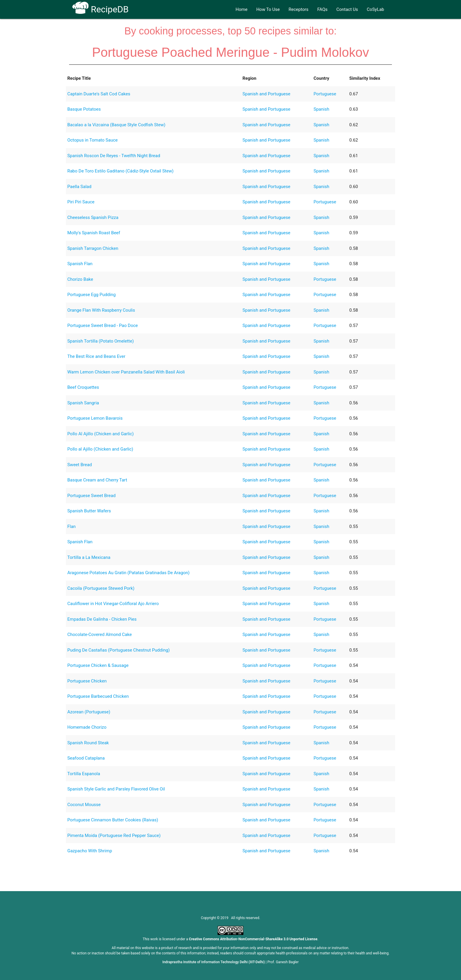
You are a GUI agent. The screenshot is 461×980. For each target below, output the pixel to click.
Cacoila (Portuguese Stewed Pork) (100, 588)
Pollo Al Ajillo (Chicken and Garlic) (100, 433)
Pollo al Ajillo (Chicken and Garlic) (100, 449)
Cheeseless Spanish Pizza (92, 217)
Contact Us (347, 9)
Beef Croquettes (83, 387)
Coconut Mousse (84, 804)
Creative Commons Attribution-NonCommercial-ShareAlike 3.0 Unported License (253, 939)
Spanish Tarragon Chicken (92, 248)
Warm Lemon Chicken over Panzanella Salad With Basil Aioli (126, 372)
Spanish (321, 109)
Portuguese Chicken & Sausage (97, 665)
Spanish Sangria (83, 403)
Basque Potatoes (84, 109)
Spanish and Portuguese (266, 94)
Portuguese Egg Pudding (91, 294)
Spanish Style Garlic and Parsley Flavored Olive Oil (116, 789)
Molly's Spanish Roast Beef (93, 232)
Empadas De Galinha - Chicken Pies (102, 619)
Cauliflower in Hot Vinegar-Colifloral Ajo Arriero (113, 603)
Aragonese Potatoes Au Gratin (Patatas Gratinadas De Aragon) (128, 572)
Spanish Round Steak (88, 742)
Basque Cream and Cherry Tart (97, 480)
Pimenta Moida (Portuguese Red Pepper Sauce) (114, 835)
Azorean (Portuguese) (88, 712)
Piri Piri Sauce (80, 202)
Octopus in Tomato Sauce (92, 140)
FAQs (322, 9)
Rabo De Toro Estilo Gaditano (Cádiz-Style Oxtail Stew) (120, 171)
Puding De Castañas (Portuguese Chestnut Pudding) (118, 650)
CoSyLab (375, 9)
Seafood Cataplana (86, 758)
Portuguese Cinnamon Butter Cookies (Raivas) (112, 820)
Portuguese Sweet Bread (91, 495)
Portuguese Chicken (87, 681)
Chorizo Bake (80, 279)
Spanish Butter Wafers (89, 511)
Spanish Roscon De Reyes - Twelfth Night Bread (113, 155)
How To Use (268, 9)
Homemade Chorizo (86, 727)
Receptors (299, 9)
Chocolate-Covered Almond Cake (99, 634)
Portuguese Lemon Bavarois (95, 418)
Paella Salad (79, 186)
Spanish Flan (80, 263)
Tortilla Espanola (83, 773)
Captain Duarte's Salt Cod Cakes (98, 94)
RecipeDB (100, 9)
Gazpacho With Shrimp (89, 850)
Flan (71, 526)
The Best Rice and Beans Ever (96, 356)
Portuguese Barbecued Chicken (98, 696)
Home (241, 9)
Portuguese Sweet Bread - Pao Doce (102, 325)
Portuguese (325, 94)
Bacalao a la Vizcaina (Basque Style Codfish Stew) (116, 124)
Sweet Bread (79, 464)
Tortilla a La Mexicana (88, 557)
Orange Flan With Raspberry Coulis (101, 310)
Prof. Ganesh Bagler (283, 962)
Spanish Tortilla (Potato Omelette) (100, 341)
